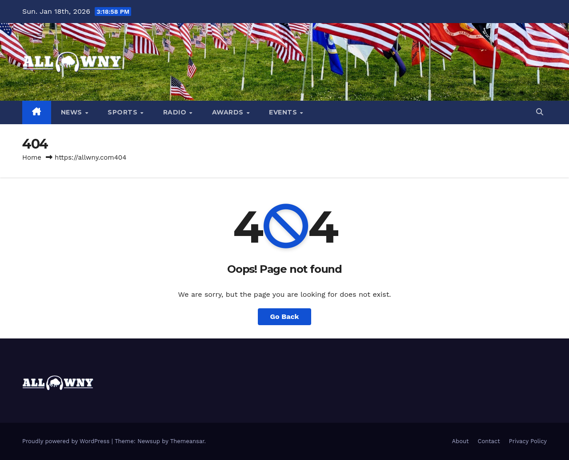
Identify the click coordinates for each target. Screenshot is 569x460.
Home (31, 157)
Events (284, 112)
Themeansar (187, 441)
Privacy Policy (528, 441)
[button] (539, 112)
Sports (124, 112)
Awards (229, 112)
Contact (489, 441)
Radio (175, 112)
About (460, 441)
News (72, 112)
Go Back (284, 316)
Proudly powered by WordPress (67, 441)
